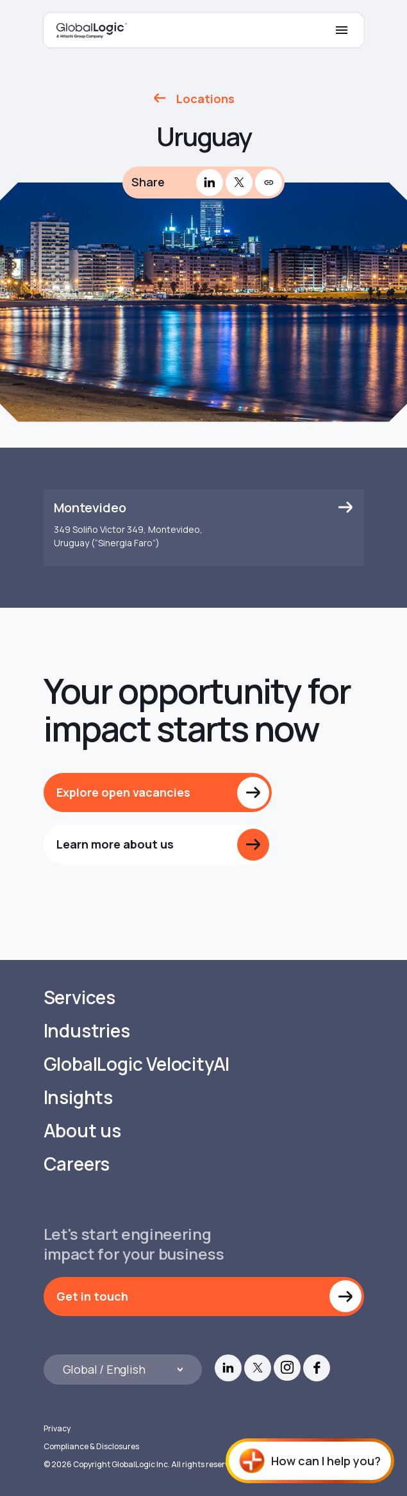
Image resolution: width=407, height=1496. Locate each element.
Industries (87, 1031)
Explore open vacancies (123, 792)
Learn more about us (115, 844)
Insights (78, 1097)
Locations (205, 98)
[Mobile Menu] (341, 30)
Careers (77, 1164)
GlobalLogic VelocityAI (137, 1064)
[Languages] (123, 1369)
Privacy (57, 1428)
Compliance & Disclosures (91, 1446)
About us (82, 1130)
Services (79, 997)
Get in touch (92, 1296)
